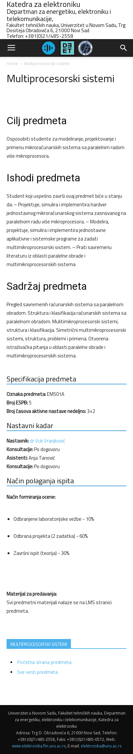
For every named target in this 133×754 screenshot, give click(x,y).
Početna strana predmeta (44, 662)
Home (12, 63)
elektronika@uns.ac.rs (101, 746)
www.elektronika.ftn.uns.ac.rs (39, 746)
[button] (124, 48)
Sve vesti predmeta (37, 672)
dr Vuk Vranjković (47, 441)
